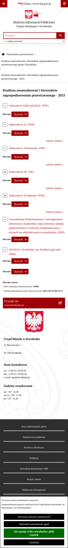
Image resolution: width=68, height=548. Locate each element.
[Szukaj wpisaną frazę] (61, 35)
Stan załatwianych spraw (34, 426)
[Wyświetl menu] (64, 3)
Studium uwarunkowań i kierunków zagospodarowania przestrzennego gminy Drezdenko (29, 63)
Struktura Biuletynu (34, 447)
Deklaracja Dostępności (34, 489)
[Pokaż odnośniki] (3, 3)
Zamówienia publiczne (34, 437)
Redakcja (34, 458)
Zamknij (34, 542)
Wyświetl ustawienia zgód (34, 524)
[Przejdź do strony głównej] (34, 19)
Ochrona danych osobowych (34, 516)
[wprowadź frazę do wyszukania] (30, 35)
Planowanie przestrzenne (20, 54)
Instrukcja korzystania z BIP (34, 468)
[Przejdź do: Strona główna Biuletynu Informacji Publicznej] (3, 54)
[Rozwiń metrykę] (20, 114)
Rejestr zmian (34, 479)
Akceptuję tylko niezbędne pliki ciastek (34, 533)
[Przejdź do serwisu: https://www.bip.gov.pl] (34, 3)
